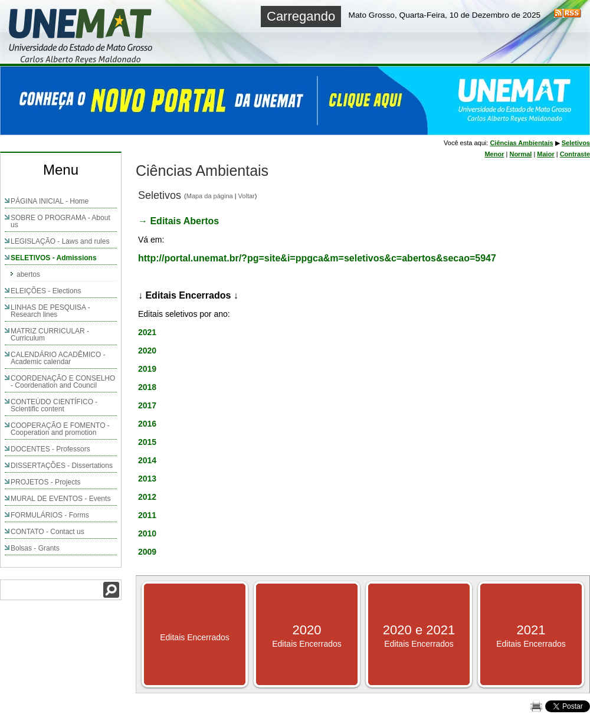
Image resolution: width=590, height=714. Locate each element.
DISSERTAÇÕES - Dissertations (62, 465)
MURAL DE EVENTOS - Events (60, 498)
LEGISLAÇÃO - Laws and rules (60, 241)
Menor (494, 154)
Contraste (575, 154)
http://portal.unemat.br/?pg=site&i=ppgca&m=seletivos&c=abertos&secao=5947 (317, 258)
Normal (520, 154)
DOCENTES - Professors (50, 449)
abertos (28, 274)
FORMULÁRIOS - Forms (50, 515)
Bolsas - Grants (35, 548)
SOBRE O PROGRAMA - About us (60, 221)
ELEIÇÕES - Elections (46, 291)
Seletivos (576, 142)
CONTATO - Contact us (47, 532)
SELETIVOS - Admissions (54, 258)
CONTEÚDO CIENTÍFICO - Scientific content (54, 405)
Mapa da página (209, 195)
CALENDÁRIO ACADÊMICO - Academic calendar (58, 358)
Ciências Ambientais (521, 142)
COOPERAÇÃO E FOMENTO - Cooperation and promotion (60, 429)
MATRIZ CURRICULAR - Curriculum (50, 334)
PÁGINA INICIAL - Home (49, 201)
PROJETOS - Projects (45, 482)
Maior (545, 154)
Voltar (246, 195)
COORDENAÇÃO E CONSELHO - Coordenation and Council (63, 381)
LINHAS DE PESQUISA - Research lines (50, 311)
